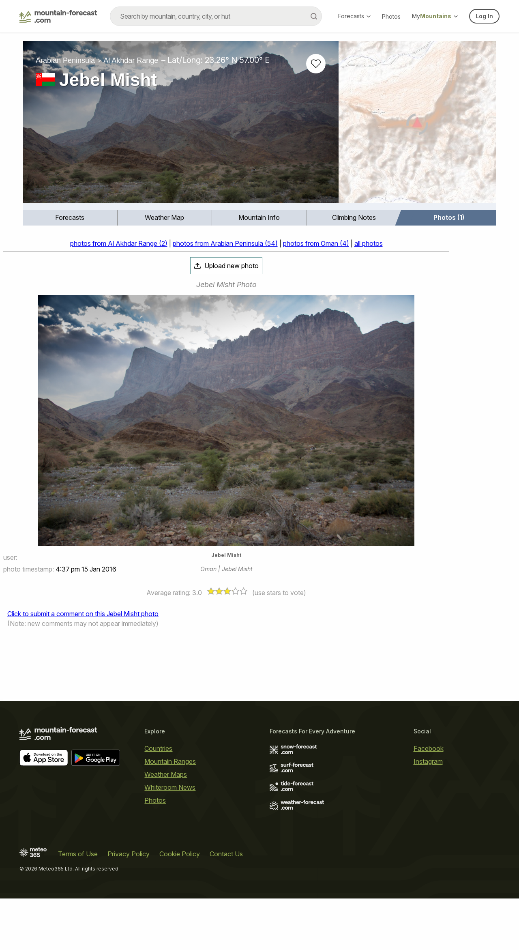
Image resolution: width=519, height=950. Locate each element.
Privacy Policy (128, 854)
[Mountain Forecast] (58, 16)
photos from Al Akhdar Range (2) (118, 243)
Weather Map (164, 217)
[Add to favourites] (316, 63)
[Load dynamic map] (417, 125)
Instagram (428, 761)
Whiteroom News (169, 787)
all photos (368, 243)
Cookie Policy (179, 854)
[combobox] (216, 16)
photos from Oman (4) (316, 243)
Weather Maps (165, 774)
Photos (391, 16)
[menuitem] (70, 218)
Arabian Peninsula (65, 60)
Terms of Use (78, 854)
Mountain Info (259, 217)
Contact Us (226, 854)
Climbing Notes (354, 217)
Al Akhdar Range (130, 60)
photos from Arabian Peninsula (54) (225, 243)
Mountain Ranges (170, 761)
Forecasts (354, 16)
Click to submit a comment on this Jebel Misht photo (83, 614)
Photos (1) (448, 217)
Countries (158, 748)
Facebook (429, 748)
